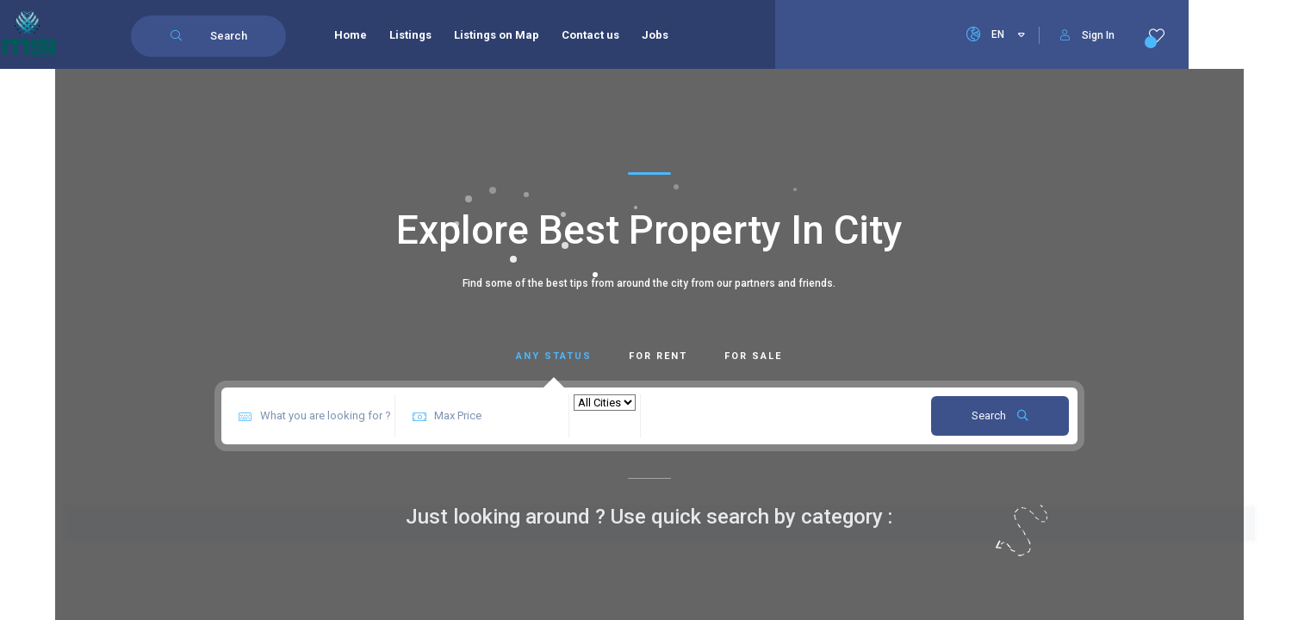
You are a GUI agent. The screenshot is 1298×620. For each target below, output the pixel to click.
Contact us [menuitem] (590, 34)
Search (1000, 415)
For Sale (753, 356)
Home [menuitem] (350, 34)
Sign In (1087, 35)
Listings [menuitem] (410, 34)
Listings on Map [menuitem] (496, 34)
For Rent (658, 356)
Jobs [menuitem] (655, 34)
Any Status (554, 356)
